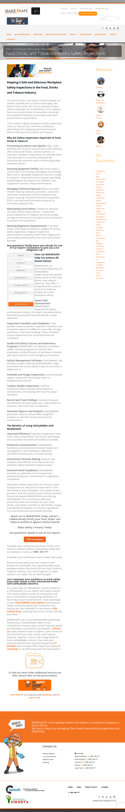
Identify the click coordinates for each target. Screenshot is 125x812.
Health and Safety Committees (101, 211)
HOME (70, 787)
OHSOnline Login (86, 9)
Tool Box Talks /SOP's (99, 273)
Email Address (21, 278)
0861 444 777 (73, 792)
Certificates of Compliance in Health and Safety (100, 262)
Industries (37, 34)
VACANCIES (11, 39)
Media (72, 34)
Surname (21, 263)
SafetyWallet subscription (30, 602)
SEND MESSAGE (20, 304)
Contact (113, 34)
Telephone (21, 270)
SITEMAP (104, 787)
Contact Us (64, 9)
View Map (79, 753)
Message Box (21, 292)
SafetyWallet (100, 34)
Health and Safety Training (100, 225)
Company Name (21, 285)
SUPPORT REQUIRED (87, 13)
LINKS (79, 787)
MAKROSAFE (47, 695)
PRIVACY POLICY (91, 787)
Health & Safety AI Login (68, 13)
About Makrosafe (21, 34)
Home (9, 34)
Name (21, 255)
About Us (74, 9)
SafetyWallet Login (101, 9)
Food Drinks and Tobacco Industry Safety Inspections (34, 49)
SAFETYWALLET (16, 695)
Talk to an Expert (34, 539)
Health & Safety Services (56, 34)
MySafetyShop (86, 34)
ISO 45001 (100, 278)
